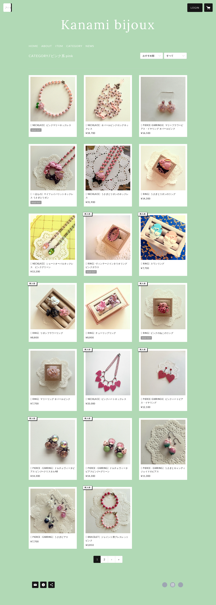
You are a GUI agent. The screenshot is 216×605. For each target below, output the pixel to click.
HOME (33, 45)
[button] (194, 7)
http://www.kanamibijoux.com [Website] (180, 584)
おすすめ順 (148, 55)
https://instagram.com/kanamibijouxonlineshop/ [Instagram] (172, 584)
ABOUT (46, 45)
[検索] (7, 7)
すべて (169, 55)
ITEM (59, 45)
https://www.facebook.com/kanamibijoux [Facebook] (164, 584)
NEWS (90, 45)
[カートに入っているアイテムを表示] (208, 7)
